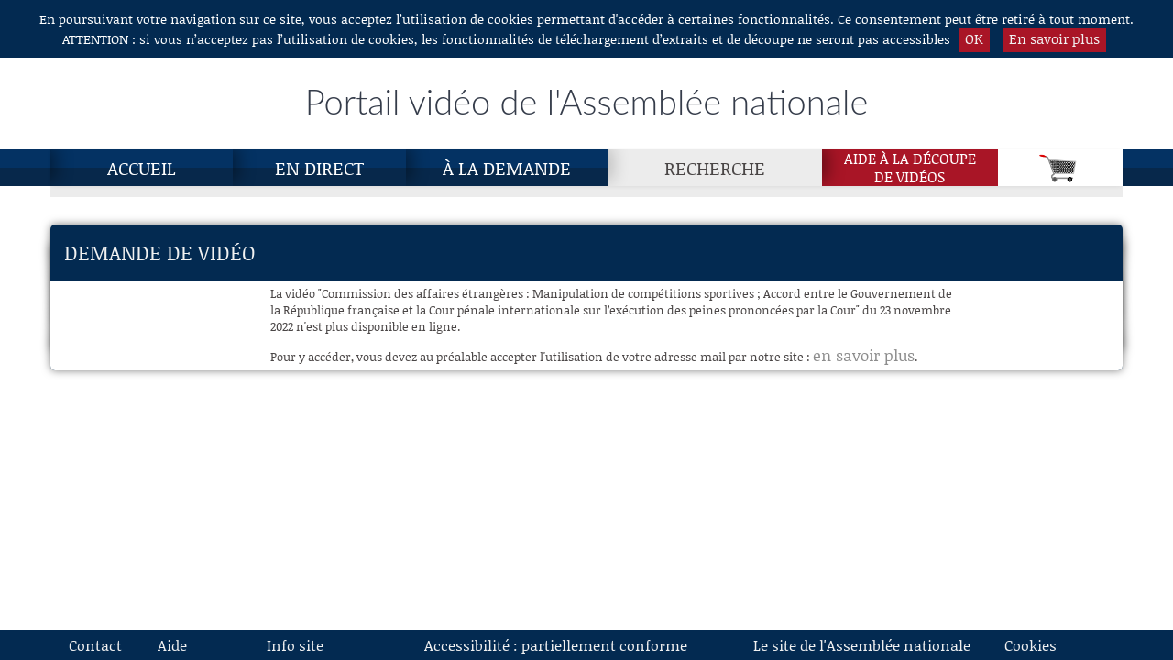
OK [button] (974, 38)
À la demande (507, 168)
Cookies (1030, 644)
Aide (172, 644)
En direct (319, 168)
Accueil (141, 168)
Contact (95, 644)
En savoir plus (1054, 38)
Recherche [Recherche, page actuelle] (714, 168)
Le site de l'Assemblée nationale (861, 644)
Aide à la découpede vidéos (910, 167)
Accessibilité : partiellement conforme (555, 644)
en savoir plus (864, 355)
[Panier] (1060, 167)
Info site (295, 644)
